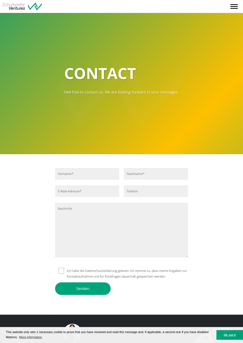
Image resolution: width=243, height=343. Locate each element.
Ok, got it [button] (230, 335)
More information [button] (30, 337)
